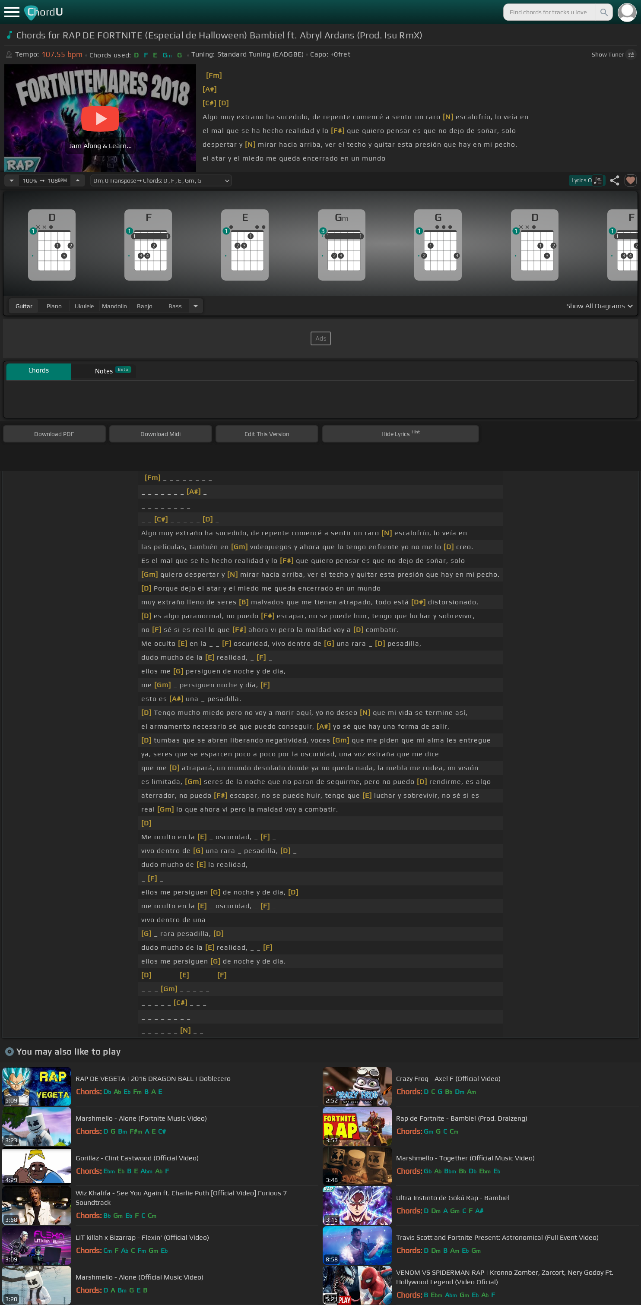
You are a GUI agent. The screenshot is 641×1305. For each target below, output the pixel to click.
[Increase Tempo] (77, 180)
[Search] (603, 12)
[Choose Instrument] (195, 306)
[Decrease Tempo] (11, 180)
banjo (144, 306)
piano (54, 306)
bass (175, 306)
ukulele (84, 306)
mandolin (114, 306)
